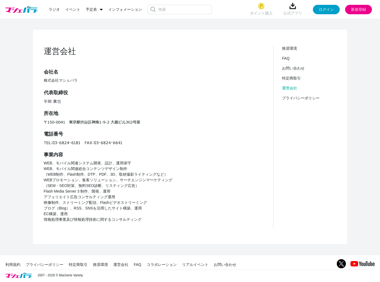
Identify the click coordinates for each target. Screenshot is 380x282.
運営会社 (289, 88)
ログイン (326, 9)
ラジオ (54, 9)
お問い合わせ (293, 68)
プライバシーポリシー (301, 98)
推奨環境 (289, 48)
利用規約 (12, 264)
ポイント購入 (261, 9)
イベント (72, 9)
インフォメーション (125, 9)
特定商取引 (291, 78)
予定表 (91, 9)
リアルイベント (195, 264)
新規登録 (358, 9)
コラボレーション (162, 264)
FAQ (285, 58)
